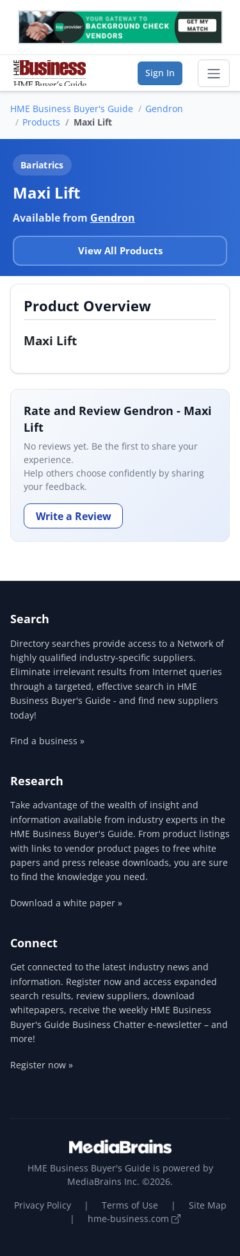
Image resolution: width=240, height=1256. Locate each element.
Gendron (164, 108)
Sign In (160, 73)
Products (41, 122)
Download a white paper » (66, 903)
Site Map (208, 1205)
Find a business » (47, 741)
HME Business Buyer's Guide (71, 108)
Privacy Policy (42, 1205)
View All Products (120, 250)
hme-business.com (134, 1218)
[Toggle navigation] (214, 74)
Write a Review (73, 516)
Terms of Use (130, 1205)
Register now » (41, 1065)
